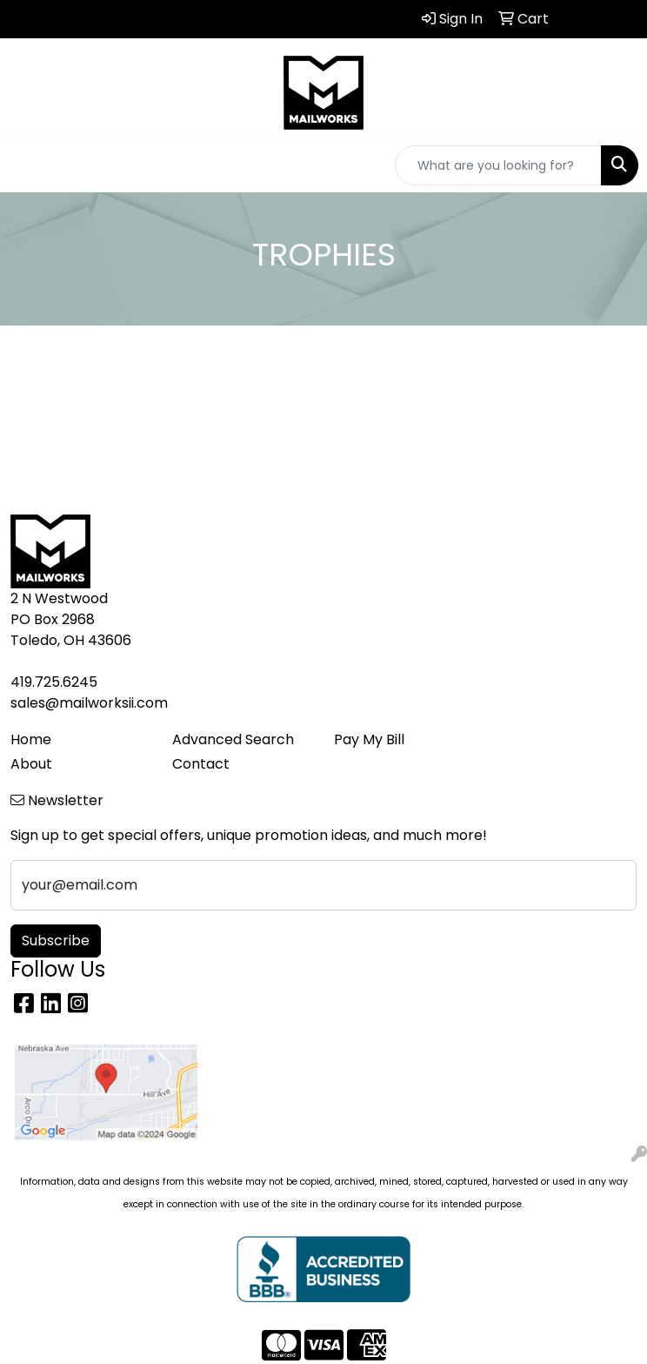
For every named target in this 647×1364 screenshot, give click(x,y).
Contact (201, 764)
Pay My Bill (369, 739)
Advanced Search (233, 739)
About (31, 764)
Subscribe (56, 941)
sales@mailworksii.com (89, 703)
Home (30, 739)
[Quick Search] (498, 165)
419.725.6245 (53, 682)
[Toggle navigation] (27, 165)
